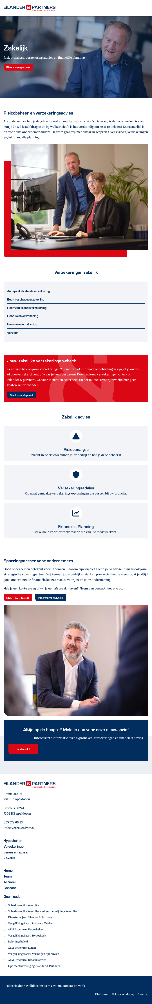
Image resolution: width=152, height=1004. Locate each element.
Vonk (81, 986)
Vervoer (12, 332)
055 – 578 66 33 (17, 598)
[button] (146, 8)
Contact (10, 887)
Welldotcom (34, 986)
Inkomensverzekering (22, 324)
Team (8, 876)
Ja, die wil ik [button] (23, 749)
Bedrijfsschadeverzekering (25, 299)
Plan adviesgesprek (18, 67)
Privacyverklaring (123, 994)
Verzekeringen (15, 846)
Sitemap (143, 994)
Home (8, 870)
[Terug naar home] (29, 8)
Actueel (9, 882)
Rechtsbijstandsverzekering (27, 307)
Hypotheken (13, 840)
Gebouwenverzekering (22, 316)
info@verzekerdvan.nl (51, 598)
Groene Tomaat (62, 986)
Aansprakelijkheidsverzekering (28, 291)
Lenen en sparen (16, 852)
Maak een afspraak (21, 395)
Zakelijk (9, 857)
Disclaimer (102, 994)
